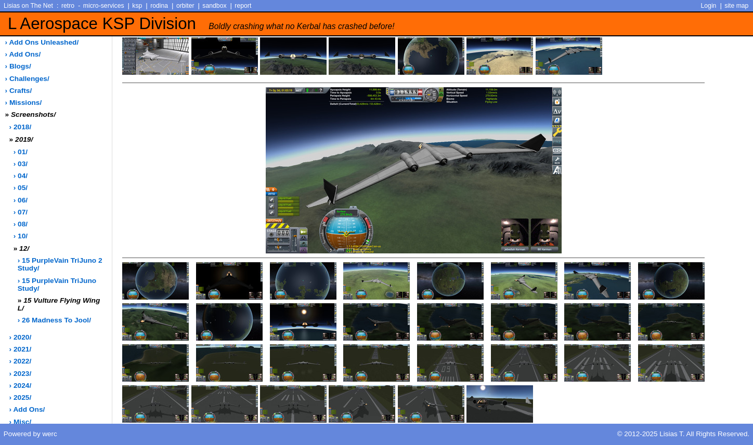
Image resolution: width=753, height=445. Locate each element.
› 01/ (21, 152)
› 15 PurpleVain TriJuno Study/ (57, 284)
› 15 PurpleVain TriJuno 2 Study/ (60, 264)
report (243, 5)
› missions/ (23, 102)
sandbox (214, 5)
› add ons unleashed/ (42, 42)
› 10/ (21, 236)
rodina (159, 5)
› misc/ (20, 422)
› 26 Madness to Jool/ (54, 320)
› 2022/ (20, 361)
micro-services (103, 5)
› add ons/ (23, 54)
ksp (137, 5)
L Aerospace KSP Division (201, 24)
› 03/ (21, 164)
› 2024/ (20, 385)
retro (67, 5)
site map (736, 5)
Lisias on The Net (28, 5)
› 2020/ (20, 337)
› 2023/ (20, 373)
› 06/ (21, 200)
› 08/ (21, 224)
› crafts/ (18, 91)
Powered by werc (30, 434)
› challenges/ (27, 79)
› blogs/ (18, 66)
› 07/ (21, 212)
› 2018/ (20, 127)
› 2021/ (20, 349)
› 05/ (21, 188)
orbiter (185, 5)
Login (709, 5)
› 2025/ (20, 397)
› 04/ (21, 176)
